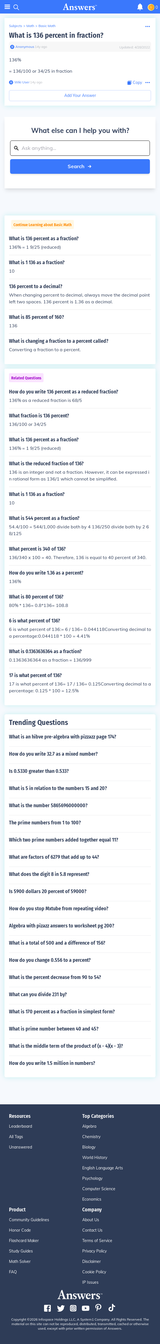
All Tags (16, 1136)
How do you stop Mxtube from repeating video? (58, 908)
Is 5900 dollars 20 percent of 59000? (47, 891)
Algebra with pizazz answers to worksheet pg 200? (61, 926)
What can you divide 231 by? (38, 994)
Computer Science (98, 1188)
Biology (88, 1147)
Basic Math (47, 26)
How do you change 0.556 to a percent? (50, 960)
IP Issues (90, 1282)
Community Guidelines (29, 1219)
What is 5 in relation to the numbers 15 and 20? (58, 788)
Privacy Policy (94, 1251)
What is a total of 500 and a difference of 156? (57, 943)
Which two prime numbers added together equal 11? (63, 840)
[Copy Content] (134, 83)
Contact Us (92, 1230)
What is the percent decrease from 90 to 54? (55, 977)
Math (30, 26)
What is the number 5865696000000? (48, 805)
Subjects (15, 26)
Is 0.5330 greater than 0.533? (39, 771)
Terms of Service (97, 1240)
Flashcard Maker (24, 1240)
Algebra (89, 1126)
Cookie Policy (94, 1271)
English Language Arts (102, 1168)
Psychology (92, 1178)
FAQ (13, 1271)
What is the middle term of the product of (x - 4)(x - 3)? (66, 1046)
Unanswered (20, 1147)
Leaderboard (20, 1126)
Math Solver (20, 1261)
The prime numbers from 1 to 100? (45, 823)
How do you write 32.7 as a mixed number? (53, 754)
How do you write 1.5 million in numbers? (52, 1063)
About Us (90, 1219)
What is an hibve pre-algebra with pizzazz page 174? (62, 737)
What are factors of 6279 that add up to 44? (54, 857)
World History (94, 1157)
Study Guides (21, 1251)
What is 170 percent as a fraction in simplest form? (62, 1012)
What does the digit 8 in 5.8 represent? (49, 874)
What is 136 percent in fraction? (56, 35)
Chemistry (91, 1136)
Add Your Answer (80, 95)
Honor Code (20, 1230)
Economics (91, 1199)
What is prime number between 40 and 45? (54, 1029)
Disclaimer (91, 1261)
